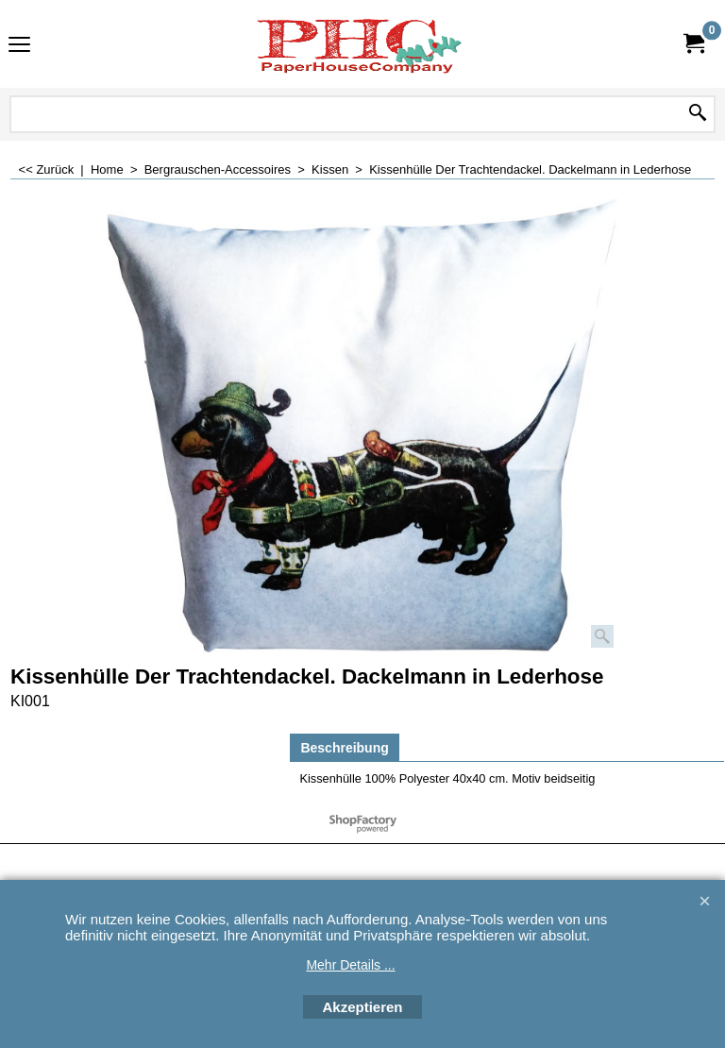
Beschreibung (344, 747)
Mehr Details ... (350, 964)
